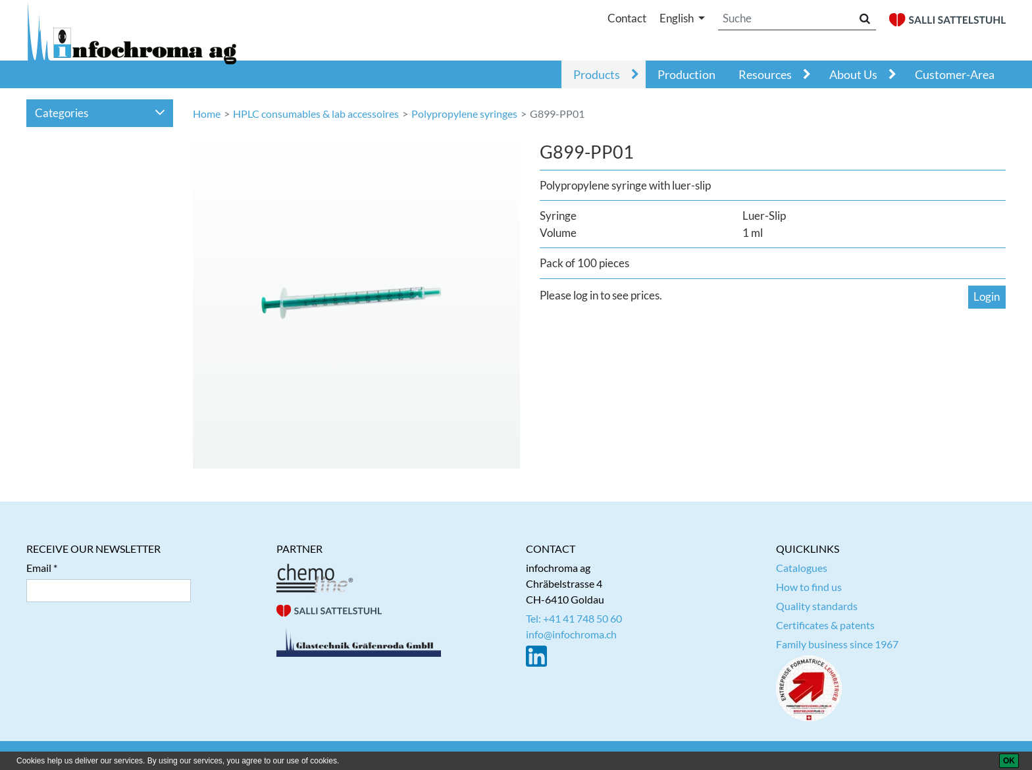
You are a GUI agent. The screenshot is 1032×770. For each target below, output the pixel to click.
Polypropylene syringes (464, 113)
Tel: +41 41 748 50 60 (574, 618)
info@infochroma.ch (571, 634)
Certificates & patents (825, 625)
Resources (765, 74)
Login (986, 296)
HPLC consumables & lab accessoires (316, 113)
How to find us (809, 586)
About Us (853, 74)
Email (38, 567)
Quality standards (817, 606)
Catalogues (801, 567)
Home (206, 113)
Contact (626, 18)
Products (596, 74)
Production (686, 74)
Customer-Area (954, 74)
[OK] (1009, 761)
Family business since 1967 (837, 644)
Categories (100, 113)
